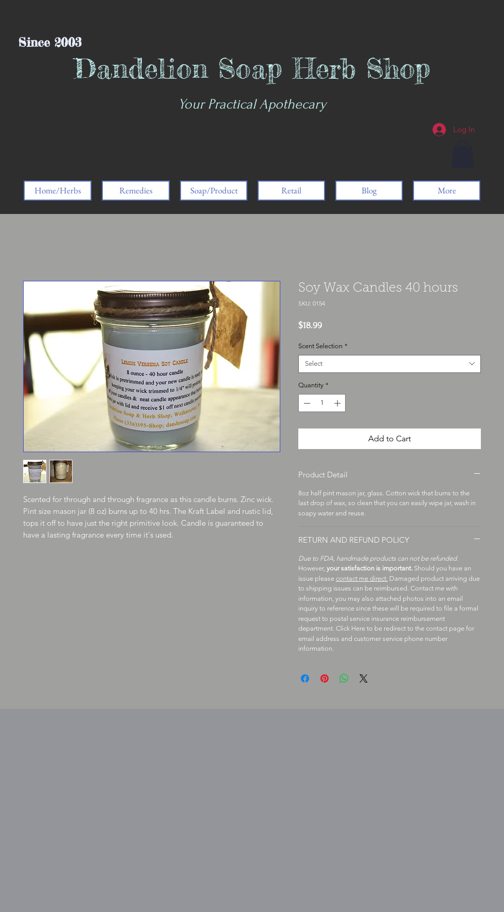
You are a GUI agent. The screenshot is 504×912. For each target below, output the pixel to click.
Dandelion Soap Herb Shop (252, 68)
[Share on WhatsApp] (344, 678)
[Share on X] (363, 678)
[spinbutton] (322, 403)
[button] (463, 154)
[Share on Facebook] (305, 678)
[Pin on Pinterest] (324, 678)
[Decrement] (306, 403)
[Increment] (338, 403)
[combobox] (389, 364)
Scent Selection (323, 346)
